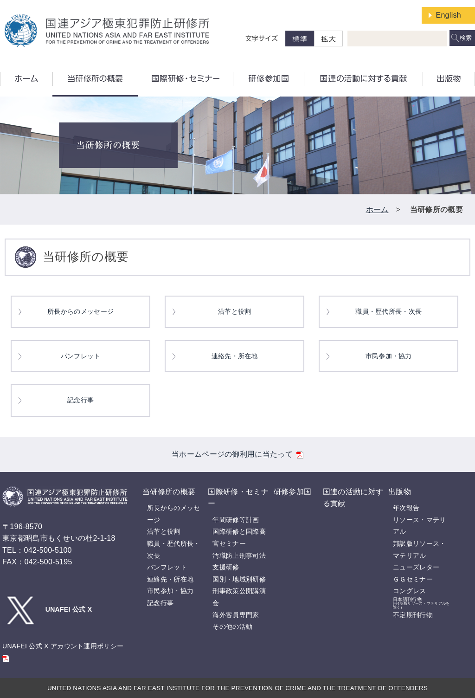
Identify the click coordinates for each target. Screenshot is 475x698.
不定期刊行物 (413, 615)
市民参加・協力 (388, 356)
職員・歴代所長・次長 (388, 312)
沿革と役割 (235, 312)
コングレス (409, 591)
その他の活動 (232, 626)
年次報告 (406, 507)
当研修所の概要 (168, 492)
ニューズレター (416, 567)
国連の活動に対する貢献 (353, 498)
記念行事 (80, 400)
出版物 (399, 492)
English (448, 15)
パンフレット (80, 356)
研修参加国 (293, 492)
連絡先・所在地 (234, 356)
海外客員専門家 (235, 615)
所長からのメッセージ (80, 312)
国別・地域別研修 (238, 579)
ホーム (377, 209)
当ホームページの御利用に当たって (237, 454)
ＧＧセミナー (413, 579)
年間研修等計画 (235, 520)
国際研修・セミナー (238, 498)
